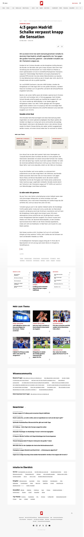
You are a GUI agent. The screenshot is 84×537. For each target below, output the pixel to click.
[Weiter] (80, 8)
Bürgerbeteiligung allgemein (46, 389)
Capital (41, 8)
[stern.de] (41, 3)
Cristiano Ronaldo (36, 258)
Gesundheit (71, 8)
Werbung (47, 519)
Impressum (21, 517)
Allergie (22, 490)
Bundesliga (31, 496)
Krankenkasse (24, 483)
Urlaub (52, 483)
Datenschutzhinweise (58, 517)
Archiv (65, 472)
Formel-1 (23, 496)
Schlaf (30, 492)
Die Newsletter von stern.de (25, 472)
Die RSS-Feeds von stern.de (41, 472)
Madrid (58, 258)
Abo (75, 3)
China (38, 481)
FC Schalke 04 (53, 258)
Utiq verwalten (22, 519)
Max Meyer (43, 260)
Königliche (53, 260)
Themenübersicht (29, 474)
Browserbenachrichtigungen (44, 521)
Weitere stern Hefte (62, 474)
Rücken (24, 492)
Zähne (43, 492)
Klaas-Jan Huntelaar (45, 258)
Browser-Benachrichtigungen (45, 476)
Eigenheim (45, 481)
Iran (13, 8)
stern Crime (46, 8)
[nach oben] (72, 513)
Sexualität (36, 492)
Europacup (58, 260)
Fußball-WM (51, 496)
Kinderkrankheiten (57, 490)
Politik (60, 8)
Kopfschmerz (16, 492)
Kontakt (34, 521)
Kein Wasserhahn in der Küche (51, 378)
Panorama (65, 8)
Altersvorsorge (23, 481)
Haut (42, 490)
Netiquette (29, 519)
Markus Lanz (18, 8)
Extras (8, 8)
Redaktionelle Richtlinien (43, 517)
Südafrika (45, 483)
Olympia (43, 496)
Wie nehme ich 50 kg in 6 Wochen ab (32, 378)
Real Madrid (22, 260)
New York (38, 483)
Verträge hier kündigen (39, 519)
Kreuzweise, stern (51, 387)
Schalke (21, 258)
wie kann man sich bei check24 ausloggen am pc (43, 380)
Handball (32, 499)
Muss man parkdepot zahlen (37, 387)
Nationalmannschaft (61, 496)
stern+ (33, 8)
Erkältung (36, 490)
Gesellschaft (55, 8)
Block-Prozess (26, 8)
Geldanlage (15, 483)
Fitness (48, 490)
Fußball (25, 20)
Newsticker (18, 407)
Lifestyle (78, 8)
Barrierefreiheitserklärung (31, 517)
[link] (80, 3)
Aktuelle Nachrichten (56, 472)
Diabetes (29, 490)
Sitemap (39, 474)
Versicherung (59, 483)
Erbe (61, 481)
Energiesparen (53, 481)
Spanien (47, 260)
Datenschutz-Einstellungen (56, 519)
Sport (21, 20)
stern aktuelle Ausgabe (49, 474)
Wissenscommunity (17, 474)
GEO (37, 8)
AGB (51, 517)
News (4, 8)
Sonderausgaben (17, 476)
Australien (31, 481)
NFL (37, 496)
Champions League (28, 258)
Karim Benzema (36, 260)
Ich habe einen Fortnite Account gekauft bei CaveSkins (35, 382)
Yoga (20, 499)
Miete (31, 483)
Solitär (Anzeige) (30, 485)
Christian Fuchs (29, 260)
